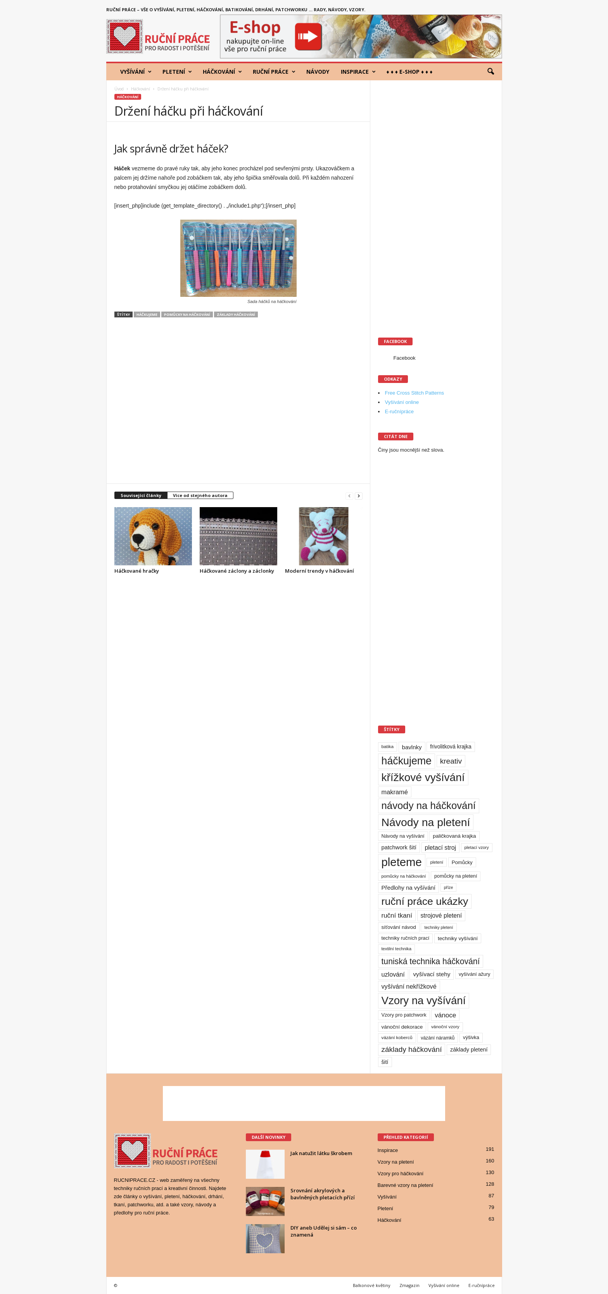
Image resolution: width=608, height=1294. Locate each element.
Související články (141, 495)
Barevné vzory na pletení (406, 1185)
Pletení (177, 71)
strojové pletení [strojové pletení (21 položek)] (441, 915)
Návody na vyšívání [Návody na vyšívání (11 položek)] (403, 836)
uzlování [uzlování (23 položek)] (393, 974)
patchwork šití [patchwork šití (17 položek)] (399, 847)
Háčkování (222, 71)
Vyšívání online (402, 402)
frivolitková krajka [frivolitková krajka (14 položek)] (450, 746)
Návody (317, 71)
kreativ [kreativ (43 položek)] (451, 761)
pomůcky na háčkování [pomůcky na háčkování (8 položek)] (404, 876)
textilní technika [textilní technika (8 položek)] (396, 948)
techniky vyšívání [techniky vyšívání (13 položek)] (458, 938)
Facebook (405, 358)
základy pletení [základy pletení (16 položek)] (468, 1049)
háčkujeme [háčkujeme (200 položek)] (407, 761)
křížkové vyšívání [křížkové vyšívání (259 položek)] (423, 777)
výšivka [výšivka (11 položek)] (471, 1037)
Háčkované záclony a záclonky (237, 570)
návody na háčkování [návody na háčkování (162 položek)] (429, 805)
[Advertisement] (238, 404)
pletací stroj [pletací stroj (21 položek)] (440, 847)
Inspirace (358, 71)
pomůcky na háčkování (187, 314)
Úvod (119, 89)
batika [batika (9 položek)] (388, 746)
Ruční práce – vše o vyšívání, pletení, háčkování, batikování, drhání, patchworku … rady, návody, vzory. (235, 9)
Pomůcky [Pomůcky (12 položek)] (462, 862)
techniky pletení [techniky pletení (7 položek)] (438, 927)
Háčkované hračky (136, 570)
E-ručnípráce (399, 411)
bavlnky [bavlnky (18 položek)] (412, 747)
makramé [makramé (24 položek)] (395, 791)
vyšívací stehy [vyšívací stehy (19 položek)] (431, 974)
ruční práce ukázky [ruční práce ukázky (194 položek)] (425, 901)
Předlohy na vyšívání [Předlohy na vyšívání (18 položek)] (409, 887)
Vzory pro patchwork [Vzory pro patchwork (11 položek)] (404, 1015)
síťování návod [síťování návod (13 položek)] (399, 927)
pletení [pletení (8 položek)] (436, 862)
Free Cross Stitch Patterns (414, 393)
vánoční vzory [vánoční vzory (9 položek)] (445, 1026)
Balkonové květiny (371, 1285)
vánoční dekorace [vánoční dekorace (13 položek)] (402, 1027)
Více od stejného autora (200, 495)
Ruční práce (274, 71)
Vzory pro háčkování (401, 1173)
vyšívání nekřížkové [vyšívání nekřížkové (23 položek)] (409, 986)
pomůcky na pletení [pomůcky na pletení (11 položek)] (455, 876)
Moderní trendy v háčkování (319, 570)
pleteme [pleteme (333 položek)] (402, 862)
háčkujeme (146, 314)
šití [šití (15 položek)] (385, 1062)
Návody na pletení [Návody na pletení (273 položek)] (426, 822)
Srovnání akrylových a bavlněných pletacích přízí (322, 1194)
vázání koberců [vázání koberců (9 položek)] (397, 1037)
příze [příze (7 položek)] (448, 887)
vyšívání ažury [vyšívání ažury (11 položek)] (474, 974)
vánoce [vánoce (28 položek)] (445, 1015)
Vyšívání (136, 71)
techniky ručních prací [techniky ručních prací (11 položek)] (406, 938)
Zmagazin (409, 1285)
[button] (490, 71)
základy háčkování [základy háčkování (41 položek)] (412, 1049)
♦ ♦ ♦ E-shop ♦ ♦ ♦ (410, 71)
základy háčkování (236, 314)
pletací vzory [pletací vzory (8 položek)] (477, 847)
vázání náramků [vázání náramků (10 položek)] (437, 1038)
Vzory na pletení (396, 1162)
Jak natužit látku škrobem (321, 1153)
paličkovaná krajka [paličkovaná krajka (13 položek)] (454, 836)
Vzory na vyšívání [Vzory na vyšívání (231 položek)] (424, 1000)
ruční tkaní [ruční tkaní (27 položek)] (397, 915)
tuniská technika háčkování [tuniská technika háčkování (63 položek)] (431, 961)
